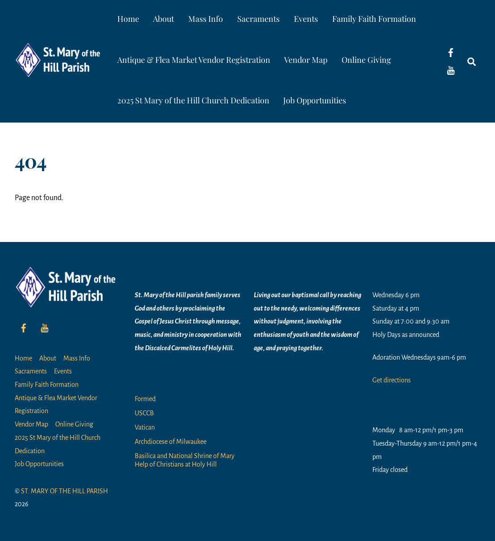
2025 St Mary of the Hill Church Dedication (193, 100)
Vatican (145, 427)
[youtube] (451, 70)
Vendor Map (305, 59)
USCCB (144, 413)
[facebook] (451, 52)
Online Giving (366, 59)
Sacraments (258, 18)
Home (128, 18)
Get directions (391, 380)
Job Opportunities (314, 100)
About (163, 18)
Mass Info (205, 18)
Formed (145, 398)
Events (306, 18)
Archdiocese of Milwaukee (170, 441)
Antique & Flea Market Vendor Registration (193, 59)
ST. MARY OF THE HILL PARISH (64, 491)
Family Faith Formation (374, 18)
